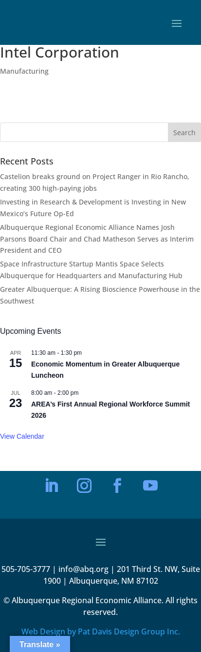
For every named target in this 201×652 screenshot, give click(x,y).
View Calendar (22, 436)
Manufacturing (24, 71)
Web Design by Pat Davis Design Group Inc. (100, 631)
